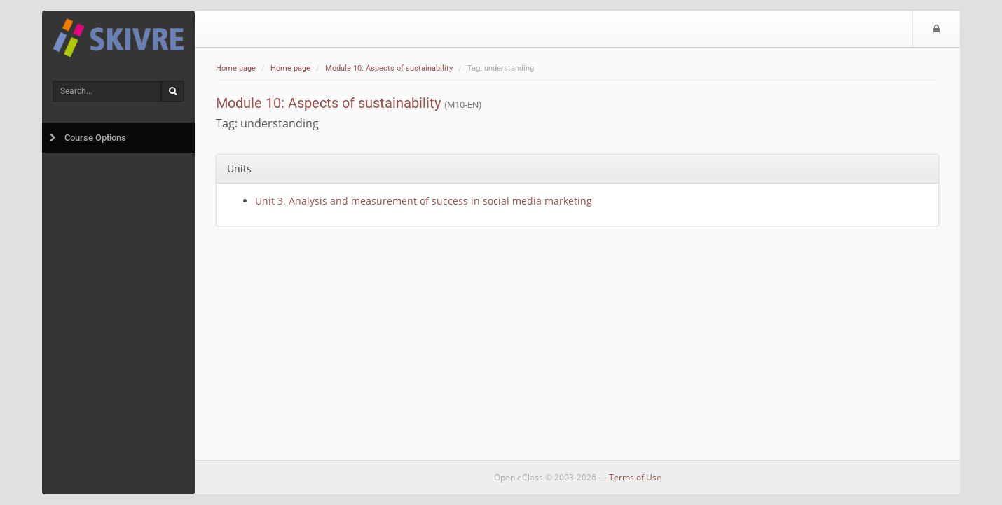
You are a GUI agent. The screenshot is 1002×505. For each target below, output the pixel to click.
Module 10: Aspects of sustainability (389, 68)
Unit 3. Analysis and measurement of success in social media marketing (423, 200)
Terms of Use (635, 477)
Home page (236, 68)
